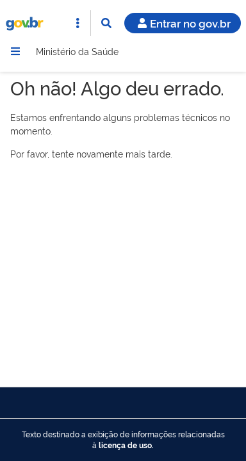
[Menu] (15, 51)
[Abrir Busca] (106, 23)
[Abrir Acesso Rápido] (77, 23)
